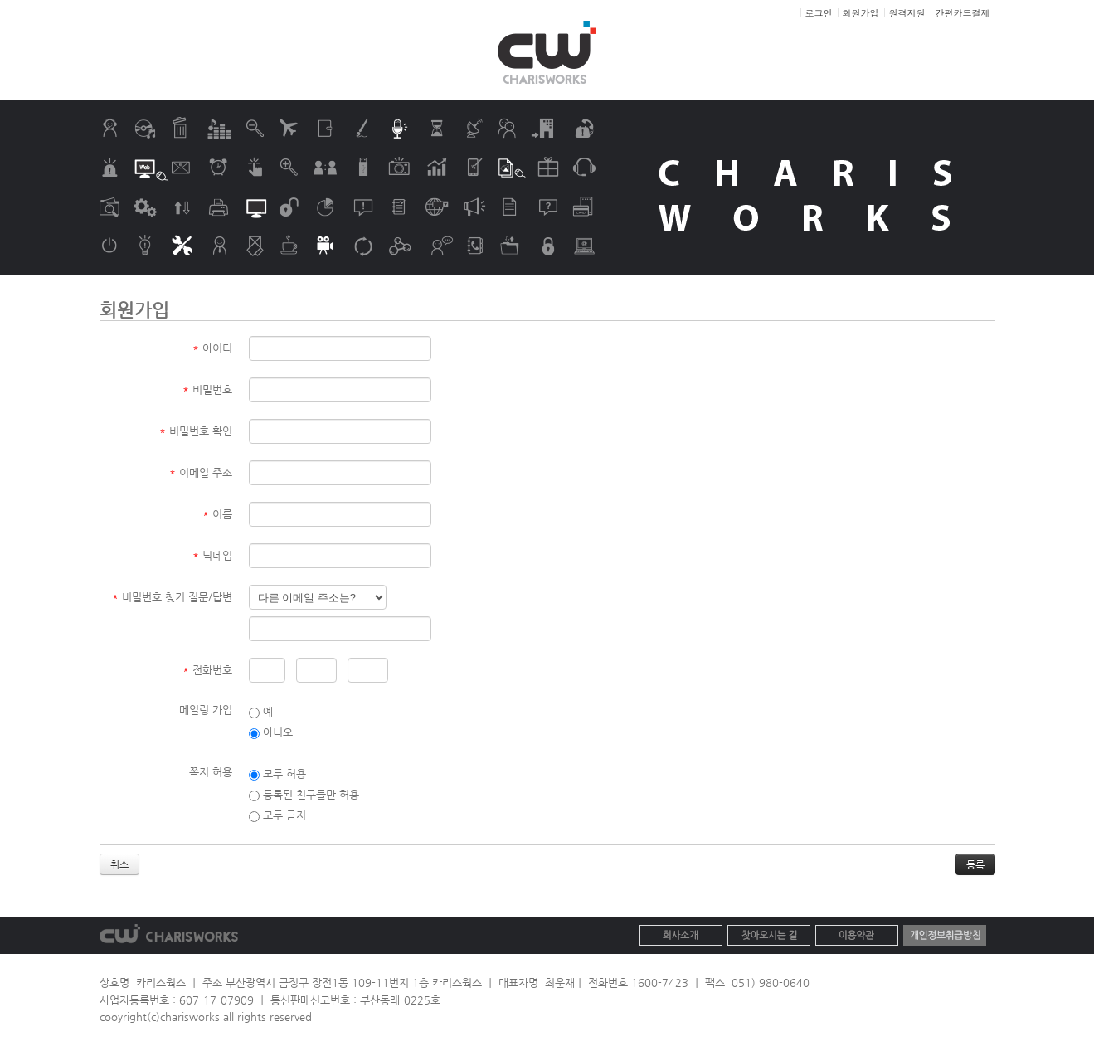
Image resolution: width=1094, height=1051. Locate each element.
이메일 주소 (200, 472)
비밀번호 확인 (195, 431)
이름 (217, 514)
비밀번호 (207, 389)
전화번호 (207, 670)
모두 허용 (277, 773)
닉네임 (212, 555)
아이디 (212, 348)
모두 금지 (277, 815)
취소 (119, 864)
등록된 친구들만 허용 (304, 794)
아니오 (271, 732)
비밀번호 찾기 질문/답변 (172, 597)
